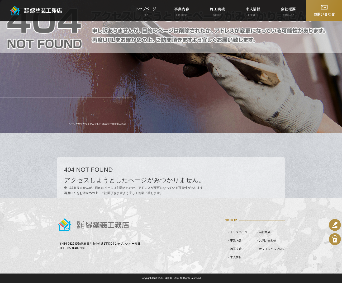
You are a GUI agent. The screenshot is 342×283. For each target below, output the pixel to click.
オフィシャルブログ (272, 249)
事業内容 (182, 10)
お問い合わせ (324, 10)
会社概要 (288, 10)
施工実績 (217, 10)
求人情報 (253, 10)
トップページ (146, 10)
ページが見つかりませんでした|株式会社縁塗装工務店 (97, 124)
